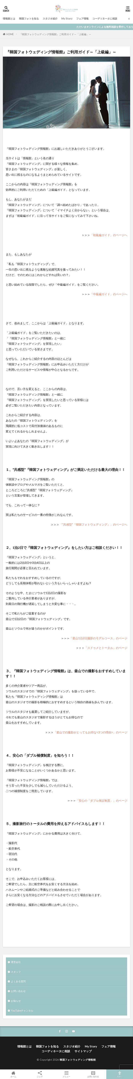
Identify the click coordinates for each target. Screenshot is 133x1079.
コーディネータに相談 (104, 18)
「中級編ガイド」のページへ (108, 294)
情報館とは (9, 18)
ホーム (13, 1074)
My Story (66, 18)
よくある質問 (18, 981)
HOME (10, 34)
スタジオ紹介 (50, 18)
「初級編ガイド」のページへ (108, 235)
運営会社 (16, 962)
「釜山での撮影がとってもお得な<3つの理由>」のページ (90, 732)
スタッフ (16, 971)
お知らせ (16, 1000)
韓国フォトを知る (29, 18)
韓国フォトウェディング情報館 (78, 1059)
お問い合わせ (18, 991)
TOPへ (119, 1074)
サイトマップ (83, 1051)
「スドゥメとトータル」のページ (105, 647)
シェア (40, 1074)
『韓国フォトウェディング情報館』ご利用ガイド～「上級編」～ (55, 34)
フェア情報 (82, 18)
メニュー (66, 1074)
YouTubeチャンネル (22, 1010)
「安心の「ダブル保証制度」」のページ (101, 800)
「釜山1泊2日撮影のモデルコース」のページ (98, 638)
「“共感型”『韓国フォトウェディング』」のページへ (93, 524)
